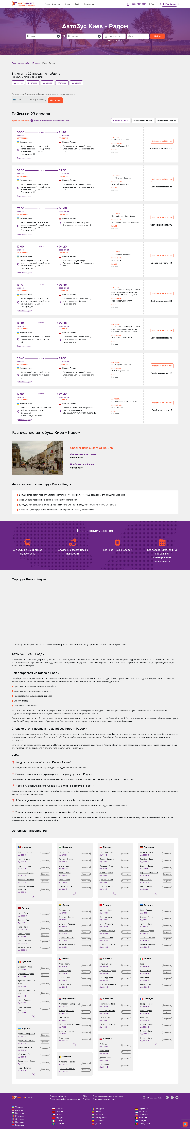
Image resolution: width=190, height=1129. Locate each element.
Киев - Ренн (145, 1017)
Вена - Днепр (105, 1044)
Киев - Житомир (25, 1068)
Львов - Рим (145, 971)
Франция (19, 1119)
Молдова (99, 1108)
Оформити (45, 854)
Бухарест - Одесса (26, 974)
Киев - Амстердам (66, 1031)
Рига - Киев (23, 927)
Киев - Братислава (107, 1011)
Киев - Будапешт (107, 977)
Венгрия (99, 1114)
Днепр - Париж (146, 1004)
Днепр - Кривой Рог (26, 1040)
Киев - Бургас (64, 873)
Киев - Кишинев (24, 859)
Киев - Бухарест (25, 1000)
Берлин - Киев (146, 879)
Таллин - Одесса (147, 931)
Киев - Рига (23, 913)
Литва (98, 1111)
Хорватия (19, 1125)
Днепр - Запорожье (26, 1034)
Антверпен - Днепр (67, 1062)
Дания (98, 1123)
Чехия (59, 1114)
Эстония (143, 1111)
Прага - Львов (65, 984)
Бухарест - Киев (25, 967)
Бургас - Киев (64, 852)
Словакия (143, 1114)
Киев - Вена (104, 1064)
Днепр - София (65, 866)
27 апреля (76, 83)
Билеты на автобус (21, 63)
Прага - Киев (64, 977)
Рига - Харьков (24, 940)
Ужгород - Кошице (107, 1024)
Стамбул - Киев (106, 937)
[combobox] (17, 99)
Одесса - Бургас (66, 886)
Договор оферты (58, 1096)
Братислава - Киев (107, 1004)
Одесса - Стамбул (107, 931)
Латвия (59, 1111)
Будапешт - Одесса (108, 971)
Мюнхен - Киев (146, 852)
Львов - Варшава (107, 859)
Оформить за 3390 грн (162, 403)
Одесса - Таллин (147, 917)
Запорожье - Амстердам (69, 1024)
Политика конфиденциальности (65, 1099)
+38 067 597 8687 (138, 4)
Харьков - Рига (24, 947)
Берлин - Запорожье (149, 873)
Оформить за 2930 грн (162, 217)
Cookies (86, 1099)
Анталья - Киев (106, 910)
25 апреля (47, 83)
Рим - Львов (145, 984)
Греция (142, 1120)
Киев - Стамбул (106, 924)
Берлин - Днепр (146, 866)
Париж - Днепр (146, 1024)
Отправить (55, 100)
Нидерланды (101, 1117)
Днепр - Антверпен (67, 1069)
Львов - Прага (65, 971)
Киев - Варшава (106, 852)
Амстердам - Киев (66, 1011)
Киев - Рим (144, 964)
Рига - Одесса (24, 934)
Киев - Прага (64, 964)
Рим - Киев (144, 977)
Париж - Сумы (146, 1038)
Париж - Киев (146, 1031)
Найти (157, 36)
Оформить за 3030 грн (162, 141)
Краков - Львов (106, 879)
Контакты (89, 4)
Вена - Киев (104, 1051)
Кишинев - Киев (24, 866)
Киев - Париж (146, 1011)
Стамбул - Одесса (107, 944)
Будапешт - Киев (107, 964)
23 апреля (18, 83)
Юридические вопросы (104, 1099)
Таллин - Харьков (147, 937)
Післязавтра (117, 40)
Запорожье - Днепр (26, 1061)
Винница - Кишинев (26, 879)
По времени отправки (143, 120)
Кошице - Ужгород (107, 1017)
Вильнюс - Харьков (67, 924)
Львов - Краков (106, 873)
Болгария (19, 1113)
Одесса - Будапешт (108, 984)
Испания (99, 1120)
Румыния (19, 1116)
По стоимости (120, 120)
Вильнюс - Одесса (66, 917)
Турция (59, 1117)
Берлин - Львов (147, 886)
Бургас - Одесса (66, 859)
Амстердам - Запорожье (69, 1004)
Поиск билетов (52, 4)
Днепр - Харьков (25, 1047)
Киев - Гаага (64, 1038)
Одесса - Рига (24, 920)
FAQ (77, 4)
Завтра (109, 40)
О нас (67, 4)
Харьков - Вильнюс (67, 944)
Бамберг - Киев (146, 859)
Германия (143, 1108)
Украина (19, 1107)
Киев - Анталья (106, 917)
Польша (36, 63)
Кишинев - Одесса (26, 873)
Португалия (144, 1123)
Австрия (19, 1110)
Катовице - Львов (107, 886)
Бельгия (143, 1117)
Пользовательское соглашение (108, 1096)
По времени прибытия (166, 120)
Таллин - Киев (146, 924)
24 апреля (32, 83)
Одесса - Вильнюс (66, 937)
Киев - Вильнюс (65, 931)
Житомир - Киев (25, 1054)
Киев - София (64, 879)
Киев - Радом (48, 63)
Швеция (60, 1123)
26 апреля (61, 83)
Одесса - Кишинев (26, 852)
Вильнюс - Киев (65, 910)
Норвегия (19, 1122)
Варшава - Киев (106, 866)
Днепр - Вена (105, 1057)
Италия (59, 1120)
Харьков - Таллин (147, 944)
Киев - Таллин (146, 910)
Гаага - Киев (64, 1017)
